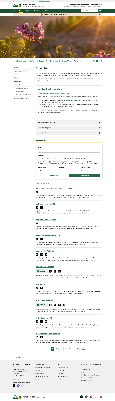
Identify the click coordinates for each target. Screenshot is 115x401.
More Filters (54, 175)
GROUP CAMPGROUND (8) (60, 161)
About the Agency (97, 6)
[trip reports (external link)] (78, 100)
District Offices (17, 379)
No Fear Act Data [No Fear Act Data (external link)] (63, 376)
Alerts (16, 68)
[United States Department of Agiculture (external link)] (15, 5)
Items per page (85, 167)
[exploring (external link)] (61, 106)
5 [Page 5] (69, 349)
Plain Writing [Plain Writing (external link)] (62, 373)
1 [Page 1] (52, 349)
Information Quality (87, 381)
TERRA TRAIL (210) (44, 158)
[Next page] (84, 349)
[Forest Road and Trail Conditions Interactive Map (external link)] (54, 93)
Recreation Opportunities (46, 122)
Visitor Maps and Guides (21, 98)
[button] (94, 61)
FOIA (59, 379)
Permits (16, 78)
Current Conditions (20, 71)
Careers (37, 379)
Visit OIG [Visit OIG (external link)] (37, 370)
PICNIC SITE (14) (81, 158)
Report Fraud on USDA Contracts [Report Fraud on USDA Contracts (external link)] (91, 365)
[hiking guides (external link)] (66, 100)
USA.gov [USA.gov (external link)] (60, 365)
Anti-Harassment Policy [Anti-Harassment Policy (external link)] (42, 376)
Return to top (19, 357)
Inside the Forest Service (84, 6)
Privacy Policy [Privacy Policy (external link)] (62, 370)
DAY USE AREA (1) (69, 163)
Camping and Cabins (21, 88)
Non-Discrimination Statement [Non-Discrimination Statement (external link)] (90, 375)
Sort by (61, 167)
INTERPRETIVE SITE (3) (88, 161)
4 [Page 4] (65, 349)
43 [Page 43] (78, 349)
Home (14, 11)
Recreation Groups (44, 133)
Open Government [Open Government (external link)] (86, 378)
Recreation (17, 81)
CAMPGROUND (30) (69, 158)
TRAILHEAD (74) (56, 158)
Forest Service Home (70, 6)
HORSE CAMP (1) (81, 163)
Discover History (20, 91)
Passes (16, 75)
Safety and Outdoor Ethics (22, 95)
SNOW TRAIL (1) (93, 163)
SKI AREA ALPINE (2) (56, 163)
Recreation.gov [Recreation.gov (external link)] (39, 365)
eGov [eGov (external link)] (82, 372)
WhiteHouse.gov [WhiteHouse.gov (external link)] (63, 368)
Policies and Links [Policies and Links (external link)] (86, 369)
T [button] (97, 61)
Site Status (42, 167)
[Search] (100, 10)
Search (40, 147)
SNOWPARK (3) (44, 163)
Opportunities (19, 85)
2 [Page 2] (56, 349)
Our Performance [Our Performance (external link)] (40, 373)
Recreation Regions (44, 128)
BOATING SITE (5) (75, 161)
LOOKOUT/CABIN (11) (45, 161)
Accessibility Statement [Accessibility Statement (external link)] (42, 368)
